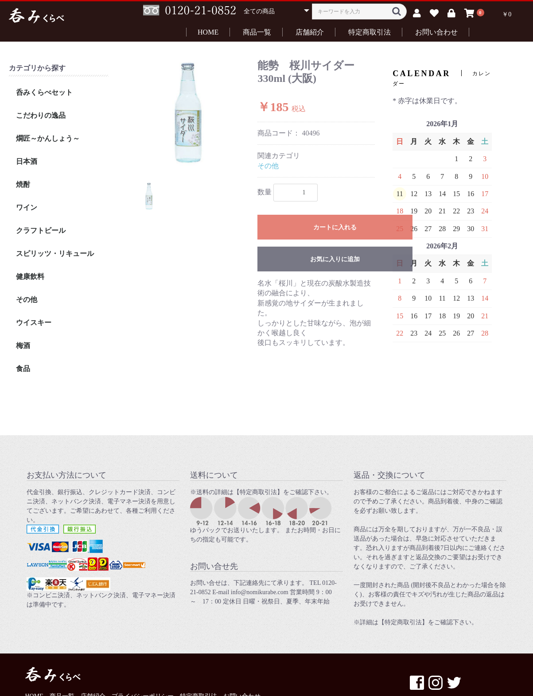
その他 (26, 299)
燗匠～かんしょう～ (48, 138)
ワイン (26, 207)
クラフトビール (41, 230)
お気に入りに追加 (335, 259)
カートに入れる (335, 227)
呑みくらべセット (44, 92)
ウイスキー (33, 322)
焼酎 (23, 184)
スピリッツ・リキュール (55, 253)
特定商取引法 (369, 32)
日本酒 (26, 161)
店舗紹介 (310, 32)
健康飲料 (30, 276)
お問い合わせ (436, 32)
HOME (208, 32)
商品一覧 (257, 32)
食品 (23, 368)
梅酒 (23, 345)
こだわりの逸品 (41, 115)
